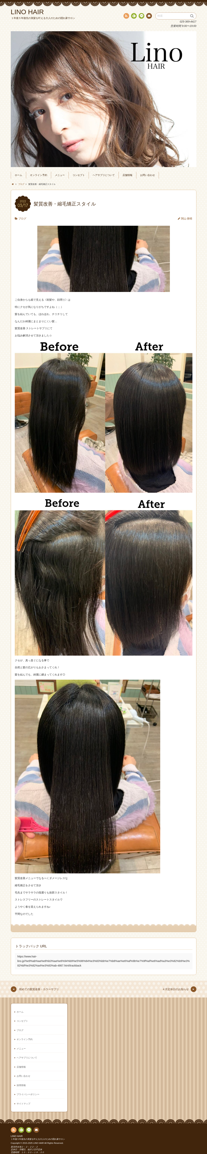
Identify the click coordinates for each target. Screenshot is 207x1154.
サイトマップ (23, 1103)
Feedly (133, 16)
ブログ (22, 218)
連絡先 (149, 16)
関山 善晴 (186, 218)
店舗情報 (127, 175)
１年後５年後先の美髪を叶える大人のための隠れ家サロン (38, 1139)
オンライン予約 (38, 175)
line (141, 16)
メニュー (60, 175)
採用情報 (21, 1085)
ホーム (18, 175)
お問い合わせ (147, 175)
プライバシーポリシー (28, 1094)
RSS (125, 16)
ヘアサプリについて (104, 175)
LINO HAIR (17, 1136)
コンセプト (79, 175)
